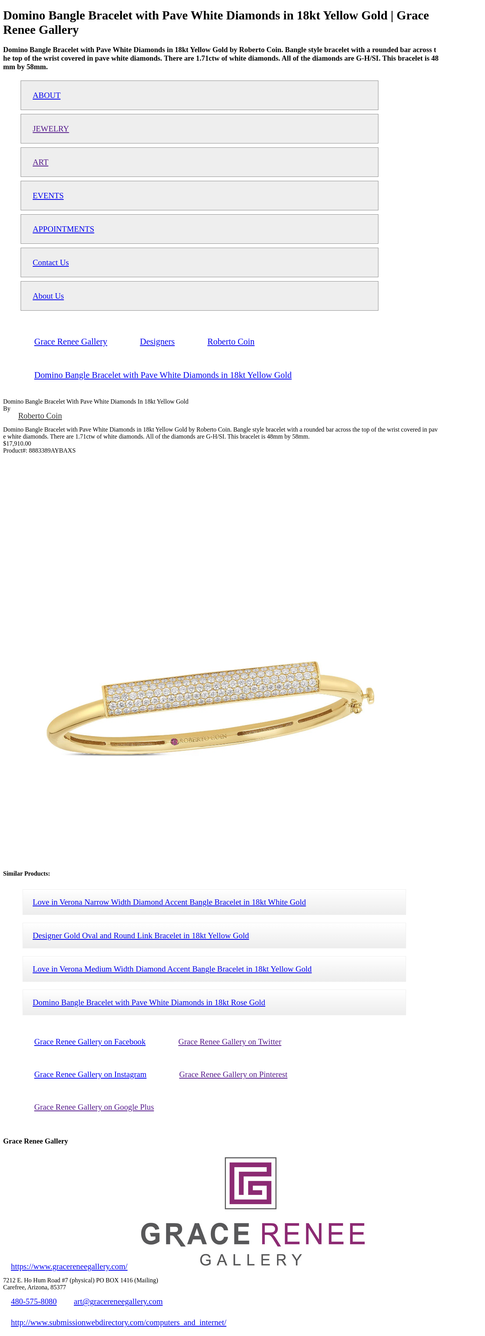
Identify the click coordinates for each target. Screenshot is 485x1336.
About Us (48, 295)
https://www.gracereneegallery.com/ (69, 1266)
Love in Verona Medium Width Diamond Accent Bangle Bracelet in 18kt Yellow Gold (172, 968)
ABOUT (47, 95)
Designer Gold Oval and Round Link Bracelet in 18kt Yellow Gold (141, 935)
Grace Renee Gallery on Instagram (90, 1074)
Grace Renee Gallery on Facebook (89, 1041)
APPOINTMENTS (63, 228)
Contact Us (51, 262)
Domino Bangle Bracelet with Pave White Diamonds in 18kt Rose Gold (149, 1002)
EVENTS (48, 195)
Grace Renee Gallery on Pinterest (233, 1074)
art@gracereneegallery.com (118, 1301)
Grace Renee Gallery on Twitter (229, 1041)
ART (40, 161)
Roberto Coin (40, 415)
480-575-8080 (34, 1301)
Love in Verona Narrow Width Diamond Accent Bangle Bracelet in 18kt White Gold (169, 901)
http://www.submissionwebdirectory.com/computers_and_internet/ (118, 1322)
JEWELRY (51, 128)
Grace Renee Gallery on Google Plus (94, 1106)
